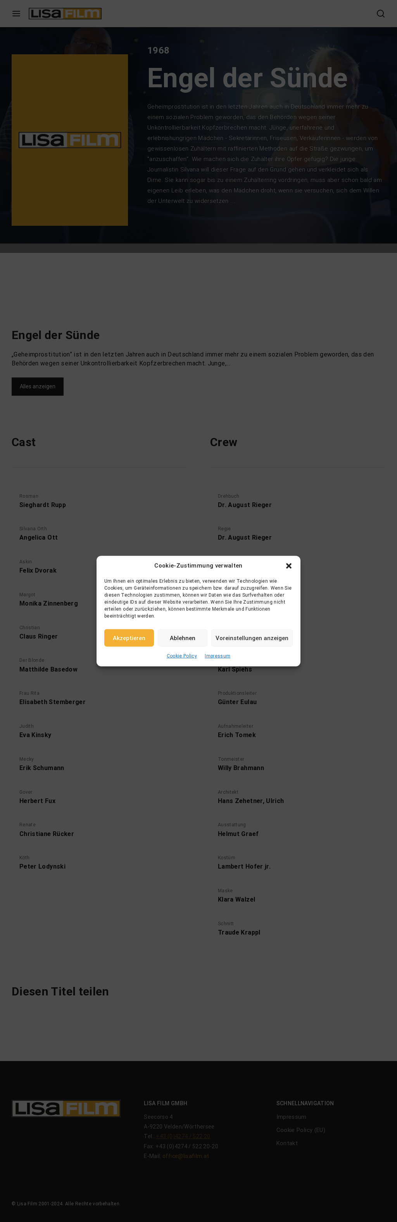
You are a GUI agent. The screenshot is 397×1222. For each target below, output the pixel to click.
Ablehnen (182, 637)
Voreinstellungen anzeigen (252, 637)
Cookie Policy (182, 656)
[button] (289, 565)
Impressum (217, 656)
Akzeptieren (129, 637)
